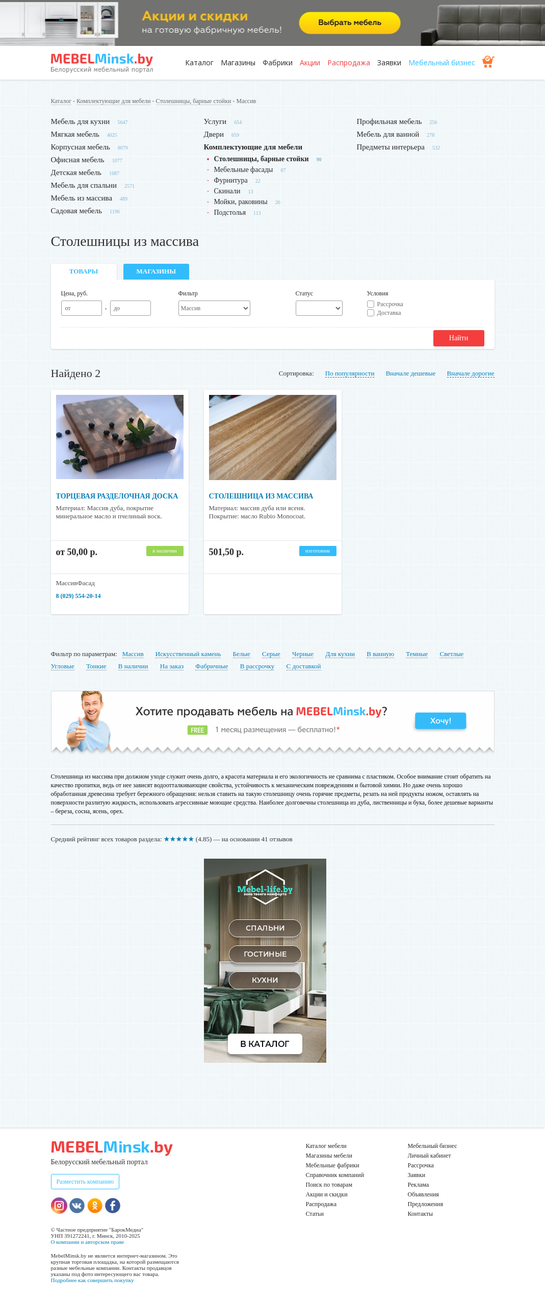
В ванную (380, 654)
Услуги (215, 121)
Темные (417, 654)
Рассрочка (390, 304)
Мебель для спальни (84, 185)
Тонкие (96, 666)
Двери (214, 134)
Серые (271, 654)
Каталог (199, 62)
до (117, 308)
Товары (83, 271)
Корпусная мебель (80, 147)
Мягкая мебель (75, 134)
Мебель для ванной (388, 134)
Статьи (315, 1213)
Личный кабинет (429, 1155)
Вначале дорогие (471, 373)
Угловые (62, 666)
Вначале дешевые (411, 373)
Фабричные (211, 666)
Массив (133, 654)
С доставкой (304, 666)
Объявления (423, 1194)
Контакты (420, 1213)
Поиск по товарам (329, 1184)
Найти (458, 338)
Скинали (227, 191)
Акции (310, 62)
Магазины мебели (329, 1155)
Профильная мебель (389, 121)
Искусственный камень (188, 654)
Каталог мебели (326, 1145)
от (67, 308)
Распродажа (348, 62)
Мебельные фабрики (332, 1165)
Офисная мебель (78, 160)
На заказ (172, 666)
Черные (303, 654)
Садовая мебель (76, 211)
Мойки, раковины (241, 202)
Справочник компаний (335, 1175)
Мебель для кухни (80, 121)
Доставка (389, 312)
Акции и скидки (327, 1194)
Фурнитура (231, 180)
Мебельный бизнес (441, 62)
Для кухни (340, 654)
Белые (241, 654)
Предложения (425, 1204)
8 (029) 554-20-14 (78, 595)
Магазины (238, 62)
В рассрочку (257, 666)
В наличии (133, 666)
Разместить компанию (85, 1181)
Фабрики (278, 62)
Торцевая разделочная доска (117, 496)
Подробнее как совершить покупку (92, 1280)
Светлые (451, 654)
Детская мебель (76, 172)
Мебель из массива (82, 198)
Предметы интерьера (391, 147)
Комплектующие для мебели (113, 101)
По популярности (350, 373)
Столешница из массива (261, 496)
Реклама (418, 1184)
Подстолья (230, 212)
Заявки (389, 62)
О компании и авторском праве (87, 1242)
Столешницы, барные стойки (193, 101)
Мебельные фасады (243, 169)
